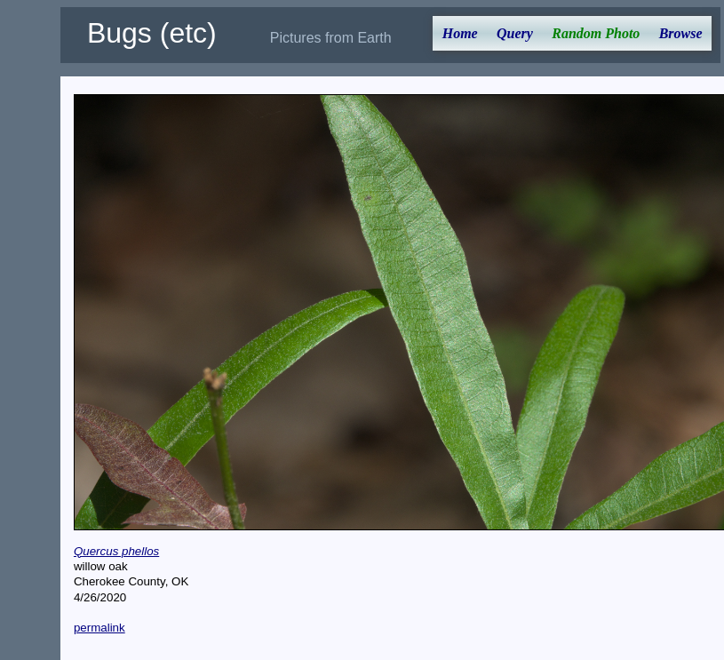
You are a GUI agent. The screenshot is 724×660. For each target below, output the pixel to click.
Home (460, 33)
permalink (99, 627)
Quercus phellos (116, 551)
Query (515, 33)
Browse (681, 33)
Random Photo (596, 33)
